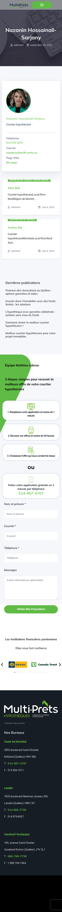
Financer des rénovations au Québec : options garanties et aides (28, 292)
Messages (10, 570)
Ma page (11, 162)
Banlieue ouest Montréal (29, 179)
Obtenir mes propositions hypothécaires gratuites (31, 610)
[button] (2, 664)
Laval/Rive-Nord (22, 219)
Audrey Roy (15, 227)
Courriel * (10, 526)
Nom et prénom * (15, 504)
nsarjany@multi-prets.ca (21, 152)
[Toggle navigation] (42, 5)
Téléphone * (11, 548)
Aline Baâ (14, 188)
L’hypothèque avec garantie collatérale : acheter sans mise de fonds (30, 313)
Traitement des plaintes (14, 723)
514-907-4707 (17, 763)
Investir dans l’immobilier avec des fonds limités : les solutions (30, 302)
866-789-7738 (17, 856)
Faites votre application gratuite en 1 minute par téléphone (31, 489)
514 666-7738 (17, 809)
